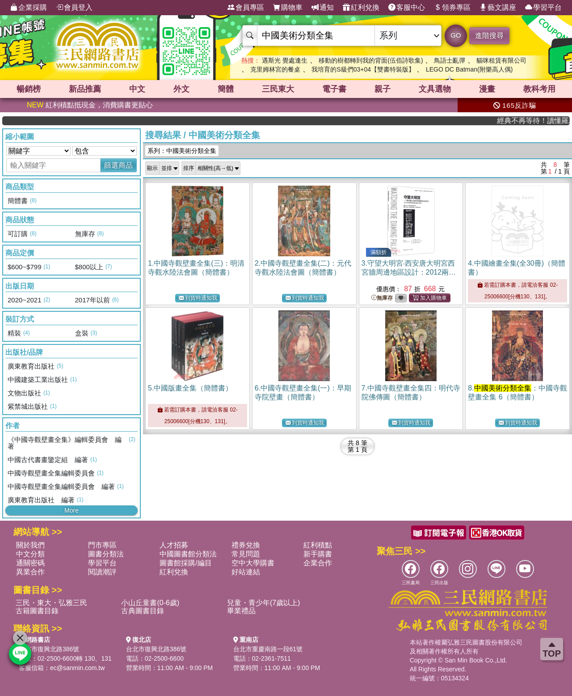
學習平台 (543, 7)
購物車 (288, 7)
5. (190, 388)
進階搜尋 (489, 35)
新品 (85, 89)
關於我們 (30, 545)
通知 (322, 7)
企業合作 (317, 563)
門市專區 (102, 545)
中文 (137, 89)
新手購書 (317, 554)
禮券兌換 (245, 545)
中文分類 (30, 554)
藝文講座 (497, 7)
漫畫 (487, 89)
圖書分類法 (106, 554)
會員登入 (74, 7)
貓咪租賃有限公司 (501, 60)
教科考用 (539, 89)
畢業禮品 (241, 611)
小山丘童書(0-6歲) (150, 603)
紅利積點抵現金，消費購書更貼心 (90, 105)
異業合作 (30, 572)
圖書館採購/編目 (185, 563)
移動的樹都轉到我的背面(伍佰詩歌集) (371, 60)
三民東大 (278, 89)
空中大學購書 (252, 563)
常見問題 (245, 554)
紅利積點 (317, 545)
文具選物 (435, 89)
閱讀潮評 (102, 572)
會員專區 (245, 7)
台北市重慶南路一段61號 (268, 649)
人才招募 (174, 545)
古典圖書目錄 (142, 611)
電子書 (334, 89)
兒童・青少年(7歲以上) (263, 603)
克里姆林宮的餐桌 (275, 69)
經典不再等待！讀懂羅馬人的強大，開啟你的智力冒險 (540, 120)
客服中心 (406, 7)
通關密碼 (30, 563)
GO (455, 35)
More (71, 510)
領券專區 (452, 7)
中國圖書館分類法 (188, 554)
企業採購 (28, 7)
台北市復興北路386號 (49, 649)
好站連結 (245, 572)
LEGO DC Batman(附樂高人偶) (469, 69)
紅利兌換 (361, 7)
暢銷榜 (29, 89)
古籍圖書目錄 (37, 611)
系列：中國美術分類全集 (181, 150)
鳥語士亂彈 (449, 60)
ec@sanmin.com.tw (77, 667)
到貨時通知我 (198, 298)
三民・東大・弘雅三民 (51, 603)
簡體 (226, 89)
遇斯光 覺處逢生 (284, 60)
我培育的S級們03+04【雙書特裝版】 (363, 69)
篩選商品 (118, 165)
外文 (181, 89)
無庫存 (382, 298)
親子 (382, 89)
